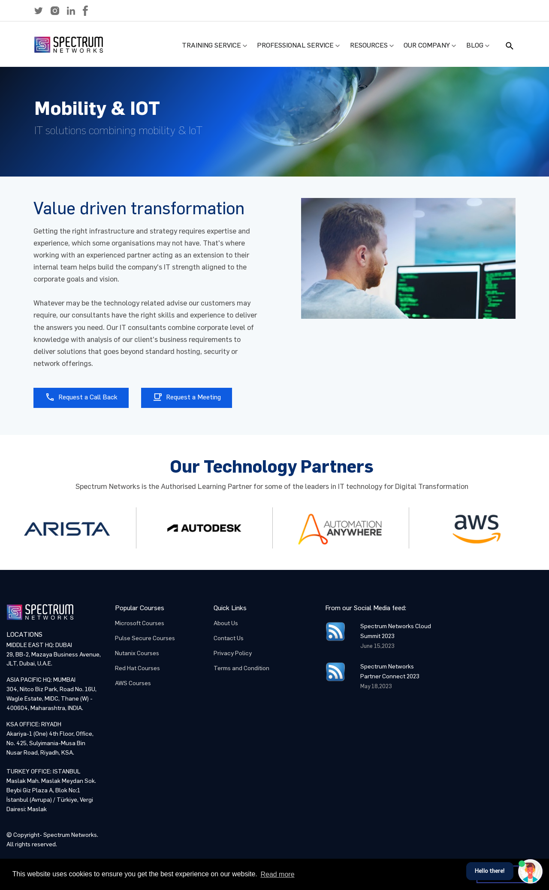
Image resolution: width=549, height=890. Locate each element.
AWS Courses (133, 683)
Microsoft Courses (139, 623)
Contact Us (229, 638)
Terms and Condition (241, 668)
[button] (38, 11)
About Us (226, 623)
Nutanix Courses (137, 653)
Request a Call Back (81, 397)
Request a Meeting (187, 397)
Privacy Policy (233, 653)
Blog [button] (474, 45)
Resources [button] (369, 45)
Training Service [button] (211, 45)
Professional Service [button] (295, 45)
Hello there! (490, 871)
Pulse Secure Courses (145, 638)
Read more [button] (277, 874)
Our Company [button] (427, 45)
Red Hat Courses (137, 668)
